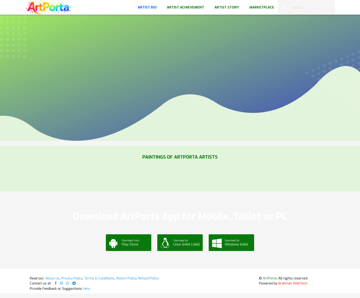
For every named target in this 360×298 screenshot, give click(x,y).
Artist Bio (147, 7)
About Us (52, 278)
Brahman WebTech (292, 283)
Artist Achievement (185, 7)
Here (86, 288)
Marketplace (261, 7)
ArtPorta (270, 278)
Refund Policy (148, 278)
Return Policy (126, 278)
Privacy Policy (71, 278)
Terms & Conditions (99, 278)
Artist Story (226, 7)
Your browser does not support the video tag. (180, 46)
